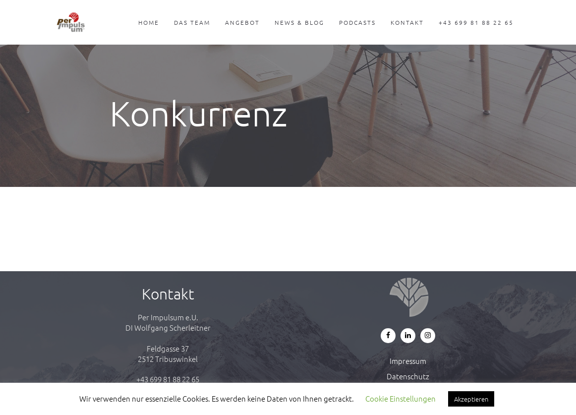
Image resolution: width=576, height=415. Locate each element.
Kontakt (407, 22)
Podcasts (357, 22)
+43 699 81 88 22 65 (476, 22)
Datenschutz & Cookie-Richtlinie (408, 381)
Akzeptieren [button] (471, 399)
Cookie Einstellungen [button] (400, 398)
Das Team (192, 22)
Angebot (242, 22)
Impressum (408, 361)
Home (148, 22)
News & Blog (299, 22)
